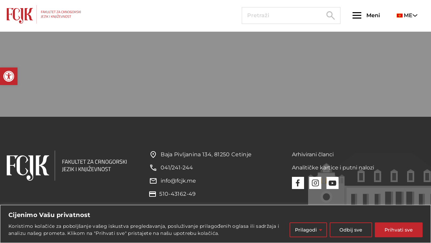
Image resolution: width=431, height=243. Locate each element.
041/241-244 (177, 167)
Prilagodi (306, 230)
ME (404, 15)
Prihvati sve (399, 230)
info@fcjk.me (178, 181)
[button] (9, 76)
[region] (215, 224)
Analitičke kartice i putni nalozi (333, 167)
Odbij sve (350, 230)
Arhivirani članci (313, 154)
